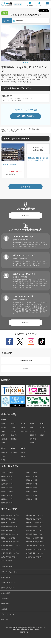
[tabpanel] (25, 43)
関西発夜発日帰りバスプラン (35, 530)
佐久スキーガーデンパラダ (24, 255)
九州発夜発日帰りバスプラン (35, 553)
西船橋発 (33, 435)
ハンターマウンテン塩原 (23, 237)
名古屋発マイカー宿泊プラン (10, 549)
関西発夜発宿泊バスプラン (9, 534)
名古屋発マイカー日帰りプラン (35, 549)
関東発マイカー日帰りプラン (35, 523)
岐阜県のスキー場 (31, 487)
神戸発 (3, 460)
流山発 (32, 431)
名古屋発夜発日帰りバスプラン (35, 541)
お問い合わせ (5, 598)
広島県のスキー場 (7, 499)
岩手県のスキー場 (31, 472)
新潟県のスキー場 (7, 487)
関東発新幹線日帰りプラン (34, 526)
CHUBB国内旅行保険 (25, 360)
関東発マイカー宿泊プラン (9, 523)
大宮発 (13, 423)
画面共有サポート (25, 632)
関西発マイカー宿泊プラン (9, 538)
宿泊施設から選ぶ (34, 129)
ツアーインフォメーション (9, 572)
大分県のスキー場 (31, 499)
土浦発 (42, 435)
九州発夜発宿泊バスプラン (34, 557)
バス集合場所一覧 (7, 566)
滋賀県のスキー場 (31, 491)
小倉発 (23, 452)
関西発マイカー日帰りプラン (35, 538)
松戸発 (32, 423)
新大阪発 (4, 452)
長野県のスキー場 (31, 484)
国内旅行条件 (5, 603)
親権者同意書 (5, 577)
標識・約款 (4, 619)
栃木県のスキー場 (7, 480)
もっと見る (25, 215)
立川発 (3, 442)
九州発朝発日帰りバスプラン (10, 553)
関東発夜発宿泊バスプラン (34, 519)
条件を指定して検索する (25, 116)
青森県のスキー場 (7, 472)
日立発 (42, 427)
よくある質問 (5, 593)
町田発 (3, 435)
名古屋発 (14, 452)
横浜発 (23, 423)
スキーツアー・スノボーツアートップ (13, 129)
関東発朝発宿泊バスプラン (9, 519)
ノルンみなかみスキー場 (23, 296)
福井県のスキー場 (7, 491)
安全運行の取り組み (7, 588)
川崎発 (23, 427)
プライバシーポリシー (8, 614)
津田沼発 (33, 439)
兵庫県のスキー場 (7, 495)
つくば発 (43, 431)
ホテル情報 (16, 21)
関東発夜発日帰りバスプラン (35, 515)
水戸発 (42, 423)
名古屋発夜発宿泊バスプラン (35, 545)
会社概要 (4, 609)
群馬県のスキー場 (31, 480)
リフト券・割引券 (7, 560)
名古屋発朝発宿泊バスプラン (10, 545)
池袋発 (3, 431)
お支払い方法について (8, 582)
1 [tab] (23, 62)
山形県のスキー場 (7, 476)
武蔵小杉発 (24, 431)
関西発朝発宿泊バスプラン (34, 534)
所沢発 (13, 431)
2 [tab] (25, 62)
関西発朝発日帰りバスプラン (10, 530)
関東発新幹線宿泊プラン (9, 526)
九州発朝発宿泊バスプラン (9, 557)
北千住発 (4, 439)
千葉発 (32, 442)
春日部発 (14, 439)
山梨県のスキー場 (7, 484)
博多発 (23, 456)
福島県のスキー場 (31, 476)
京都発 (3, 456)
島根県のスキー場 (31, 495)
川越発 (13, 427)
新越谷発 (14, 435)
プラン (4, 21)
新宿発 (3, 423)
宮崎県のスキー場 (7, 503)
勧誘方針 (25, 368)
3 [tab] (27, 62)
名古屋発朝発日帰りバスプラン (11, 541)
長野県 (3, 131)
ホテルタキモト (14, 131)
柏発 (31, 427)
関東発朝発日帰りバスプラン (10, 515)
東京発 (3, 427)
